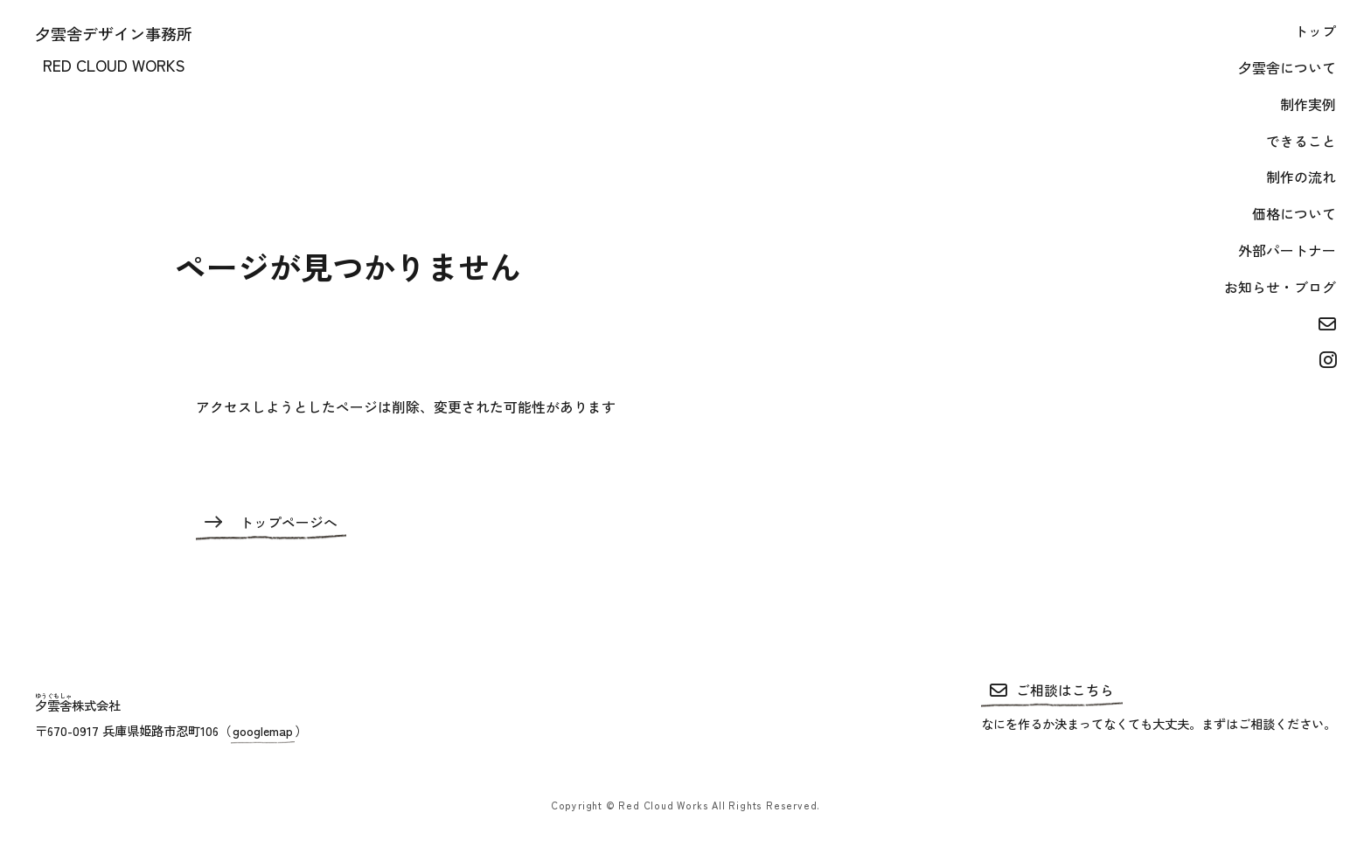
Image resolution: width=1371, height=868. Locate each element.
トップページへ (271, 522)
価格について (1294, 214)
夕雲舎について (1287, 68)
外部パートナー (1287, 250)
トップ (1315, 31)
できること (1301, 141)
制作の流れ (1301, 177)
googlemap (263, 730)
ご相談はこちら (1052, 690)
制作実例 (1308, 104)
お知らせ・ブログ (1280, 287)
